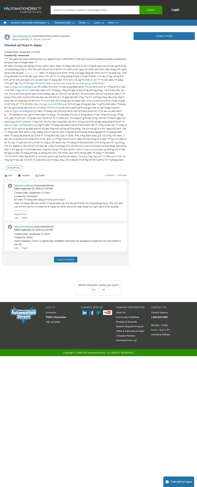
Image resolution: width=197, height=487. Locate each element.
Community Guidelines (127, 317)
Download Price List (126, 340)
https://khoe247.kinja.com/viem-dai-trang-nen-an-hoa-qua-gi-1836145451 (67, 83)
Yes (94, 289)
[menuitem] (5, 23)
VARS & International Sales (130, 331)
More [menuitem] (113, 22)
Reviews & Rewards (126, 321)
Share (40, 175)
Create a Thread (164, 36)
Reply (24, 218)
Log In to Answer (65, 259)
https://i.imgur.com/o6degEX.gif (20, 87)
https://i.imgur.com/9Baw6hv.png (21, 125)
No (103, 289)
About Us (121, 312)
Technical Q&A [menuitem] (64, 22)
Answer (23, 175)
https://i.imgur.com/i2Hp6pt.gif (91, 149)
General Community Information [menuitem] (30, 22)
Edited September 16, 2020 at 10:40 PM (31, 39)
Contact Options (159, 312)
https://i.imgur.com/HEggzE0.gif (20, 111)
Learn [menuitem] (99, 22)
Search (151, 10)
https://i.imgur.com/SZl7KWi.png (50, 104)
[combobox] (106, 10)
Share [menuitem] (84, 22)
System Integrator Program (130, 326)
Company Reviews (125, 335)
